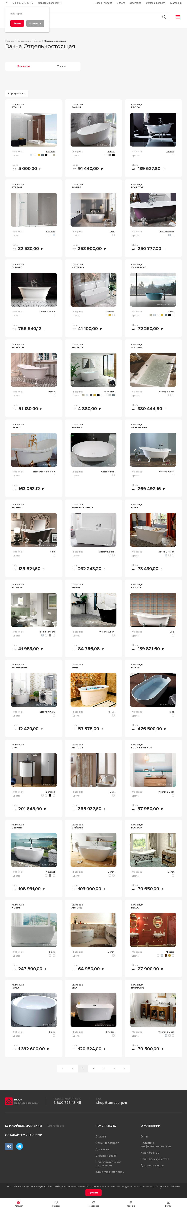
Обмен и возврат (107, 1142)
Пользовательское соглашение (108, 1163)
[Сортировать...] (16, 93)
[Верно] (17, 23)
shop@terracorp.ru (111, 1102)
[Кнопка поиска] (163, 16)
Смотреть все (56, 1125)
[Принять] (93, 1192)
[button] (168, 1204)
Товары (61, 65)
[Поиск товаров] (91, 16)
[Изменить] (35, 23)
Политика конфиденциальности (156, 1144)
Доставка (102, 1149)
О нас (144, 1136)
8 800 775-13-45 (67, 1102)
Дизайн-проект (105, 1155)
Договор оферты (152, 1165)
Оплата (100, 1136)
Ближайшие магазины (23, 1126)
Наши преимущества (155, 1159)
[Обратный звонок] (51, 3)
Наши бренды (150, 1152)
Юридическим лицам (109, 1171)
